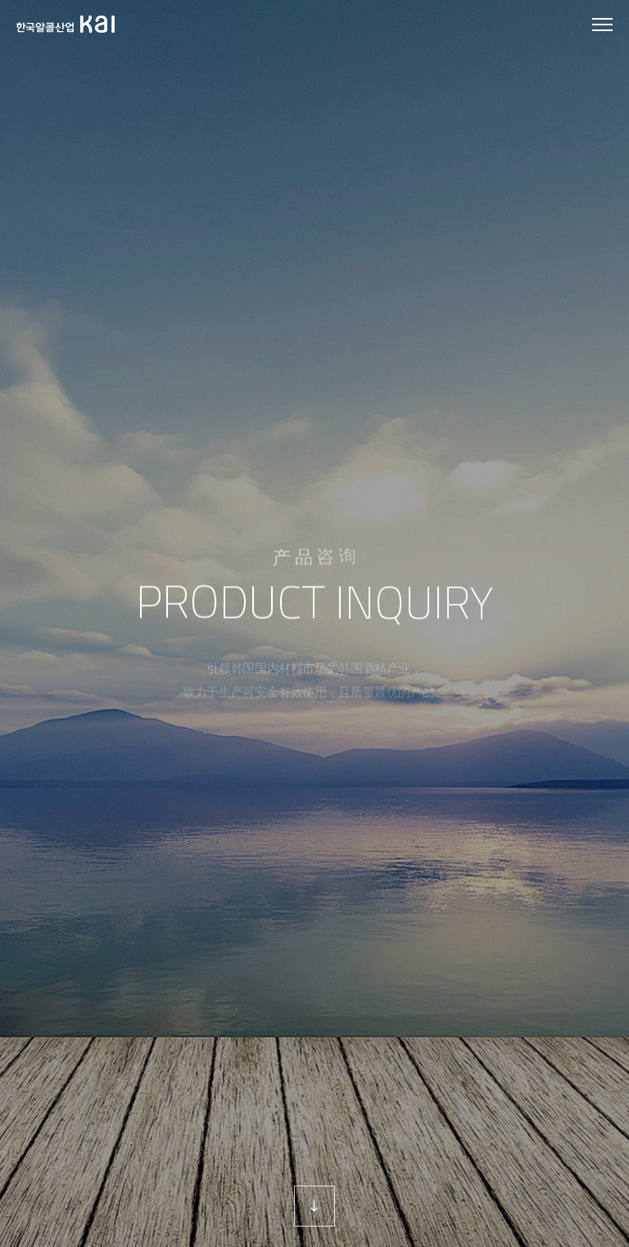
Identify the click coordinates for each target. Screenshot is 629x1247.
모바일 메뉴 (602, 24)
